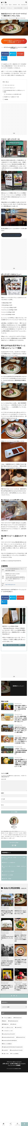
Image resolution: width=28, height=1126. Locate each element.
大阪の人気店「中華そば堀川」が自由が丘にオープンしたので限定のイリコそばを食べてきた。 (21, 740)
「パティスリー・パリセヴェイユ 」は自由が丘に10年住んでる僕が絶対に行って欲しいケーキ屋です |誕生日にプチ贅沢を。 (21, 987)
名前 (2, 793)
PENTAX (15, 4)
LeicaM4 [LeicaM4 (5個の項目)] (5, 1050)
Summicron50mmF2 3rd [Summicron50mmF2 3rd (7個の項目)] (8, 1037)
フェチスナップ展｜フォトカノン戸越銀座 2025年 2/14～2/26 (14, 867)
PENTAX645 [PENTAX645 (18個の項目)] (18, 1017)
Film (19, 4)
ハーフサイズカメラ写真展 (9, 871)
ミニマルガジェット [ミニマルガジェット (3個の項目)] (7, 1030)
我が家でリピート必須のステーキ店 (10, 97)
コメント (3, 779)
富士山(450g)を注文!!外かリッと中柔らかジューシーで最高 (13, 90)
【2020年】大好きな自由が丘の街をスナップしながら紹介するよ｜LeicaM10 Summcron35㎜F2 (7, 963)
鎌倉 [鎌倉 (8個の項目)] (4, 1021)
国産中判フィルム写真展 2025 (9, 862)
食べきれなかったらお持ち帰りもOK (12, 94)
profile (6, 4)
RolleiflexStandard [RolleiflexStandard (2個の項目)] (13, 1021)
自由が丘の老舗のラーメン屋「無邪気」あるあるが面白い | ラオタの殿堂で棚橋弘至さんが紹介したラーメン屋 (21, 763)
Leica (2, 4)
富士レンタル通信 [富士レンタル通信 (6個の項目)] (7, 1043)
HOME (3, 8)
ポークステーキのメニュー (8, 88)
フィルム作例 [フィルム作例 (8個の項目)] (15, 1053)
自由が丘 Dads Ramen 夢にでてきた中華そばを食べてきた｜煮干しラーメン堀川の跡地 (21, 729)
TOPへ (24, 1124)
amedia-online (18, 1068)
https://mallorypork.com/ (10, 584)
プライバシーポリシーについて (14, 1061)
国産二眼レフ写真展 (7, 878)
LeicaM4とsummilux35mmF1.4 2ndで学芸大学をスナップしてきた (7, 937)
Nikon (10, 4)
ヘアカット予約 (17, 1124)
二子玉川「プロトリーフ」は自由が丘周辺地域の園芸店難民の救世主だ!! (21, 751)
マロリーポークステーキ (8, 85)
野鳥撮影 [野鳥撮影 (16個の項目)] (5, 1024)
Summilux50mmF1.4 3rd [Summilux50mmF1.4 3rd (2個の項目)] (16, 1050)
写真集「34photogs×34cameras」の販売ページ (13, 644)
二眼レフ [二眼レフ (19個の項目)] (5, 1053)
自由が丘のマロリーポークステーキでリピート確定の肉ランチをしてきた (20, 912)
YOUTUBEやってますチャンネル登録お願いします (14, 41)
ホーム (3, 1124)
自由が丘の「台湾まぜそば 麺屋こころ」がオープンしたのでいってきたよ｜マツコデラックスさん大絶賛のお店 (20, 938)
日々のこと (9, 8)
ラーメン (11, 725)
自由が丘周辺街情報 (18, 8)
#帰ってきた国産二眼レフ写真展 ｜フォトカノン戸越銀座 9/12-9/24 (13, 858)
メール (3, 799)
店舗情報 (5, 99)
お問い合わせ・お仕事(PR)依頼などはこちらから (14, 1063)
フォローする (19, 687)
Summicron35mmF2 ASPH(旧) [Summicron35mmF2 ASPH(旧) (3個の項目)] (10, 1040)
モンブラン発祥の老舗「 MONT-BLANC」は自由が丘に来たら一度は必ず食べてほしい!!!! (21, 719)
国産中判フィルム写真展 (8, 875)
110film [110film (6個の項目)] (14, 1024)
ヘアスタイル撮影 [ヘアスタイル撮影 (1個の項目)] (7, 1017)
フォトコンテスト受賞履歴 (14, 1065)
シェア (10, 1124)
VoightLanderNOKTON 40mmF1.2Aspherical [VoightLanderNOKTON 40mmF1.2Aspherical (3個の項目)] (12, 1047)
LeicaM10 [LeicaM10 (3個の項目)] (18, 1027)
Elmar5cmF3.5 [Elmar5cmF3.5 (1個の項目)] (21, 1037)
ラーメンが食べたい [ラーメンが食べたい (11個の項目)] (8, 1027)
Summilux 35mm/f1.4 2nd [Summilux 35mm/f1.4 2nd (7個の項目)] (9, 1034)
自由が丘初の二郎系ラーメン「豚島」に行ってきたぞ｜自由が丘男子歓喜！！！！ (21, 708)
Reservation (23, 4)
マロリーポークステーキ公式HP (11, 235)
